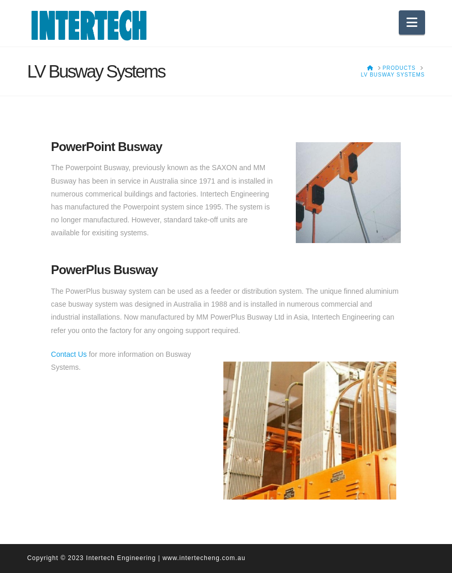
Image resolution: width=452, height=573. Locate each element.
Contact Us (69, 354)
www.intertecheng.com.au (203, 558)
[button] (412, 22)
